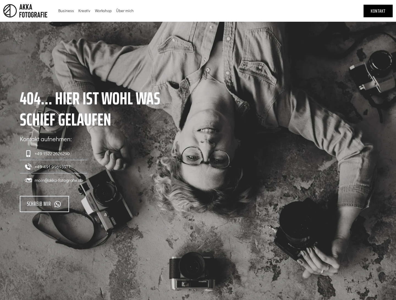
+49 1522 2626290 (47, 153)
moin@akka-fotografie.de (53, 180)
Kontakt (378, 11)
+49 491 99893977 (47, 166)
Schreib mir (44, 203)
